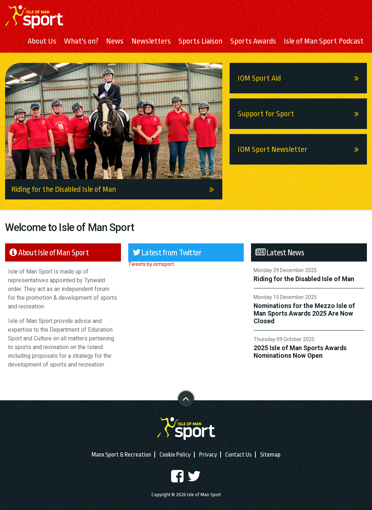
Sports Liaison (200, 41)
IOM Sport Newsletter (302, 149)
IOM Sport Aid (302, 78)
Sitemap (270, 455)
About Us (42, 41)
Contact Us (238, 455)
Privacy (208, 455)
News (115, 41)
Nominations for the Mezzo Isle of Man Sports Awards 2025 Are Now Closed (304, 313)
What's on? (81, 41)
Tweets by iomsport (151, 264)
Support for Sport (302, 113)
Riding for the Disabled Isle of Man (116, 189)
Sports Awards (253, 41)
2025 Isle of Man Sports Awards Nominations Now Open (300, 351)
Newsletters (151, 41)
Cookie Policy (175, 455)
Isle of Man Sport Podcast (324, 41)
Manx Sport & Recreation (121, 455)
